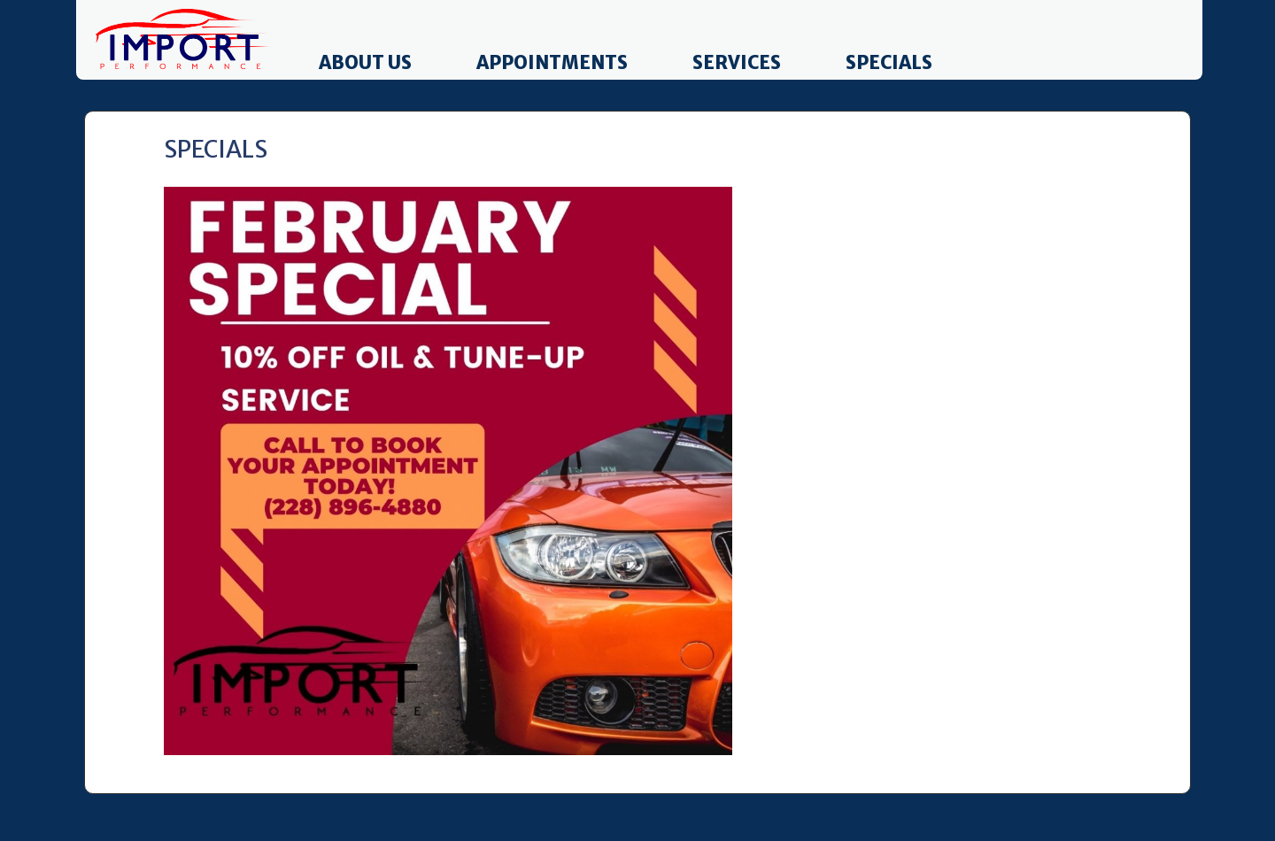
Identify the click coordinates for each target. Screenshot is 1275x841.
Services (736, 62)
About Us (365, 62)
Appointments (552, 62)
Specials (889, 62)
